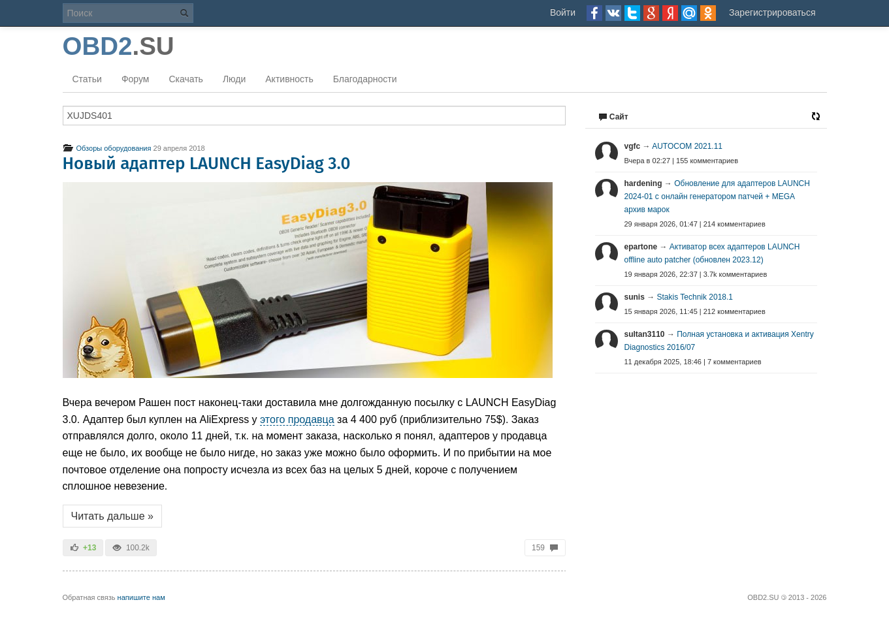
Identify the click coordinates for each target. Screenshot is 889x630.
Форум (135, 79)
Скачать (186, 79)
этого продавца (297, 419)
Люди (234, 79)
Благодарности (365, 79)
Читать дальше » (112, 516)
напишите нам (141, 597)
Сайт (613, 116)
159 (545, 547)
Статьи (87, 79)
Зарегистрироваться (772, 12)
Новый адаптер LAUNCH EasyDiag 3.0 (207, 163)
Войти (562, 12)
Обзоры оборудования (107, 148)
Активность (289, 79)
